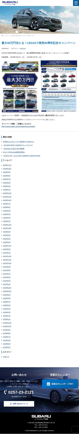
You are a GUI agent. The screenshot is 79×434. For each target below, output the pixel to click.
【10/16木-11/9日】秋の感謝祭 (13, 149)
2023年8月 (6, 235)
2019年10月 (7, 326)
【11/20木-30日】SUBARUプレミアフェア (18, 145)
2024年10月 (7, 200)
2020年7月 (6, 302)
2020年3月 (6, 312)
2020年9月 (6, 295)
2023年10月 (7, 228)
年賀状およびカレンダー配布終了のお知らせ (18, 142)
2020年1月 (6, 319)
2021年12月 (7, 256)
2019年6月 (6, 340)
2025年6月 (6, 183)
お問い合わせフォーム (19, 404)
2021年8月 (6, 270)
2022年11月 (7, 246)
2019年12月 (7, 323)
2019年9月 (6, 330)
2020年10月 (7, 291)
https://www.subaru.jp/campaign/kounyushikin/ (18, 126)
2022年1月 (6, 253)
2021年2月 (6, 284)
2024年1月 (6, 221)
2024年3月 (6, 218)
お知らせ (23, 48)
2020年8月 (6, 298)
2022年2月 (6, 249)
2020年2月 (6, 316)
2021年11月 (7, 260)
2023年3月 (6, 242)
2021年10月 (7, 263)
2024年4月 (6, 214)
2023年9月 (6, 232)
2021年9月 (6, 267)
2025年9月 (6, 172)
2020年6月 (6, 305)
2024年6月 (6, 207)
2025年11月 (7, 165)
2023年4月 (6, 239)
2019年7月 (6, 337)
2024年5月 (6, 211)
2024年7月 (6, 204)
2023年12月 (7, 225)
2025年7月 (6, 179)
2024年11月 (7, 197)
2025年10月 (7, 168)
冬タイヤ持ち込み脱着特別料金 (14, 152)
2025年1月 (6, 190)
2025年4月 (6, 186)
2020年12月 (7, 288)
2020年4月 (6, 309)
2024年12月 (7, 193)
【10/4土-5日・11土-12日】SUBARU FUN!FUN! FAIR (21, 156)
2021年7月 (6, 274)
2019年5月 (6, 344)
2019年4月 (6, 347)
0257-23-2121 (19, 392)
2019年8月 (6, 333)
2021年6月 (6, 277)
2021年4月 (6, 281)
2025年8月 (6, 176)
